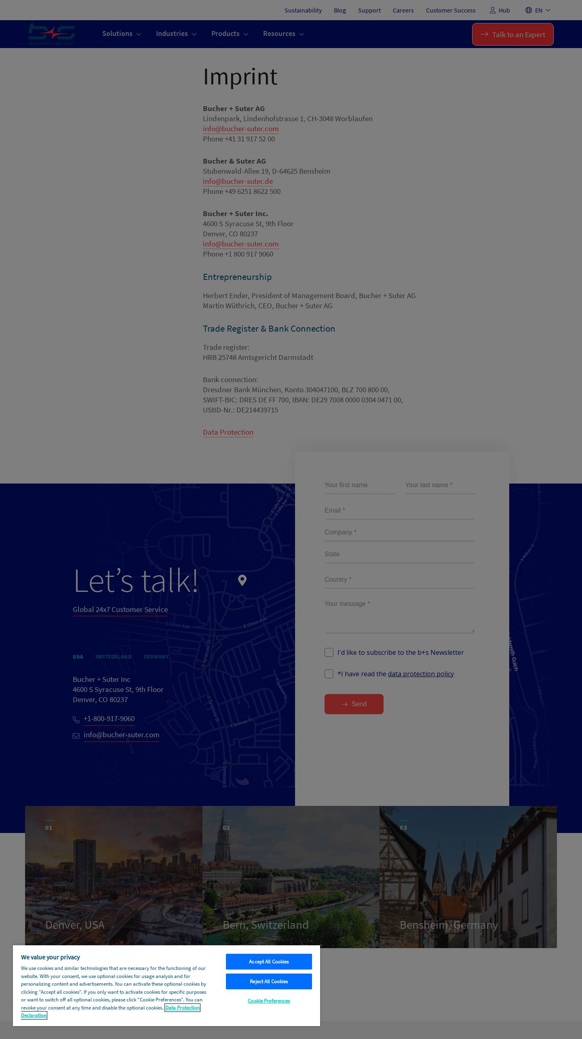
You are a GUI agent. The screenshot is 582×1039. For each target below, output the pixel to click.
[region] (166, 985)
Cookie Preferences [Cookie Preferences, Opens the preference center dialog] (269, 1000)
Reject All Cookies (269, 981)
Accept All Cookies (269, 961)
